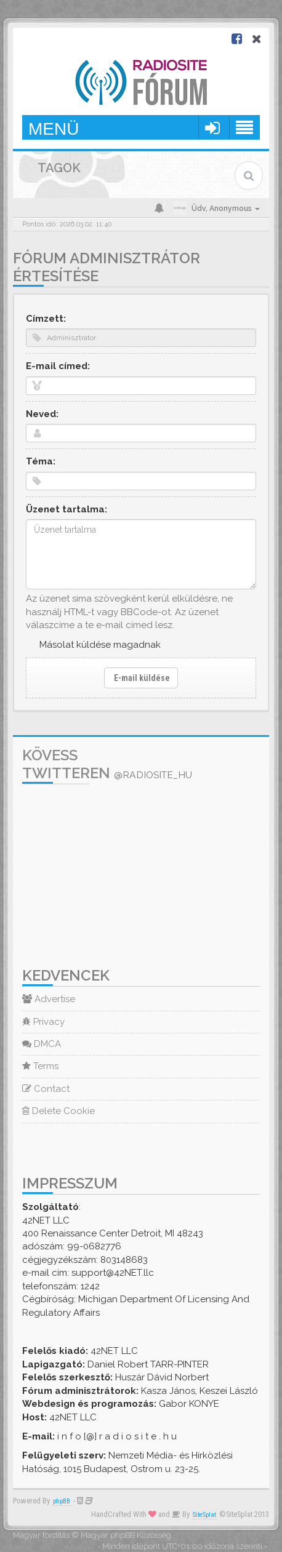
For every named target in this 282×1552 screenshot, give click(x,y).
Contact (46, 1088)
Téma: (40, 461)
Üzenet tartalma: (66, 509)
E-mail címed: (58, 366)
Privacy (43, 1021)
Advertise (48, 999)
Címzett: (46, 318)
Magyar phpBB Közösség (126, 1535)
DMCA (41, 1043)
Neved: (42, 414)
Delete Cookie (58, 1110)
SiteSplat (204, 1515)
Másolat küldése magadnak (100, 644)
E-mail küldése (141, 678)
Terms (40, 1066)
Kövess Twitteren (107, 764)
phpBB (61, 1501)
